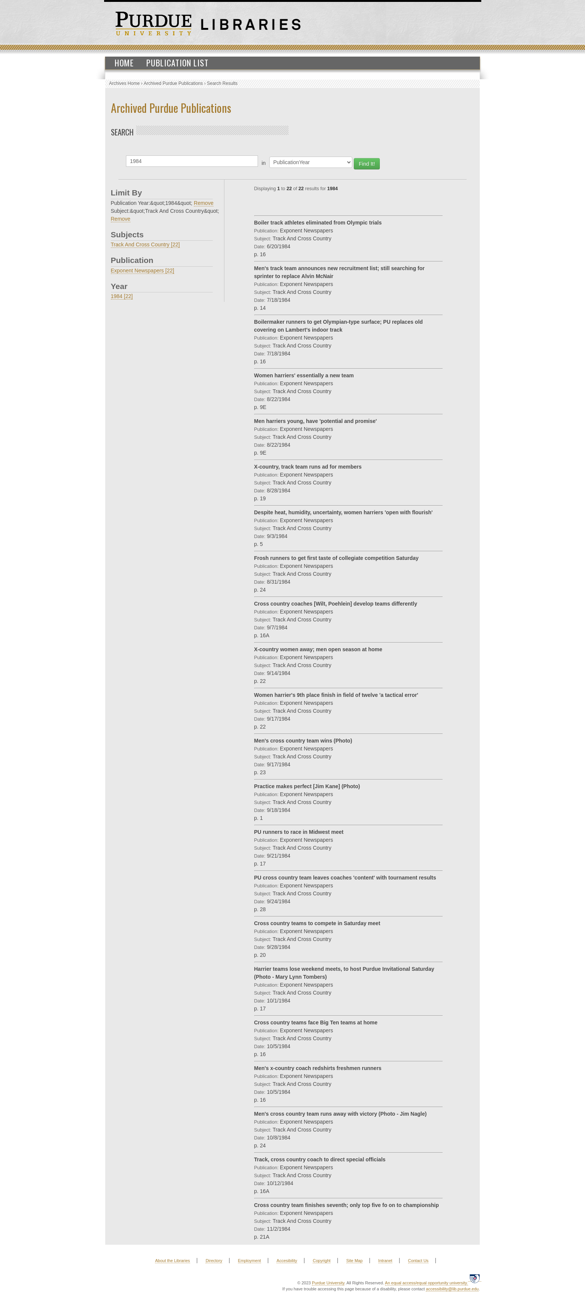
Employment (249, 1260)
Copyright (321, 1260)
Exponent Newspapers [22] (142, 271)
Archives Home (124, 83)
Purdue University (328, 1283)
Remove (203, 203)
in (264, 163)
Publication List (177, 63)
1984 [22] (122, 296)
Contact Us (418, 1260)
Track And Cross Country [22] (145, 244)
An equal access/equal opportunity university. (426, 1283)
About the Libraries (172, 1260)
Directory (214, 1260)
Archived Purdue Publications (173, 83)
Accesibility (286, 1260)
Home (124, 63)
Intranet (385, 1260)
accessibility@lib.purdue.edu (452, 1289)
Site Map (354, 1260)
